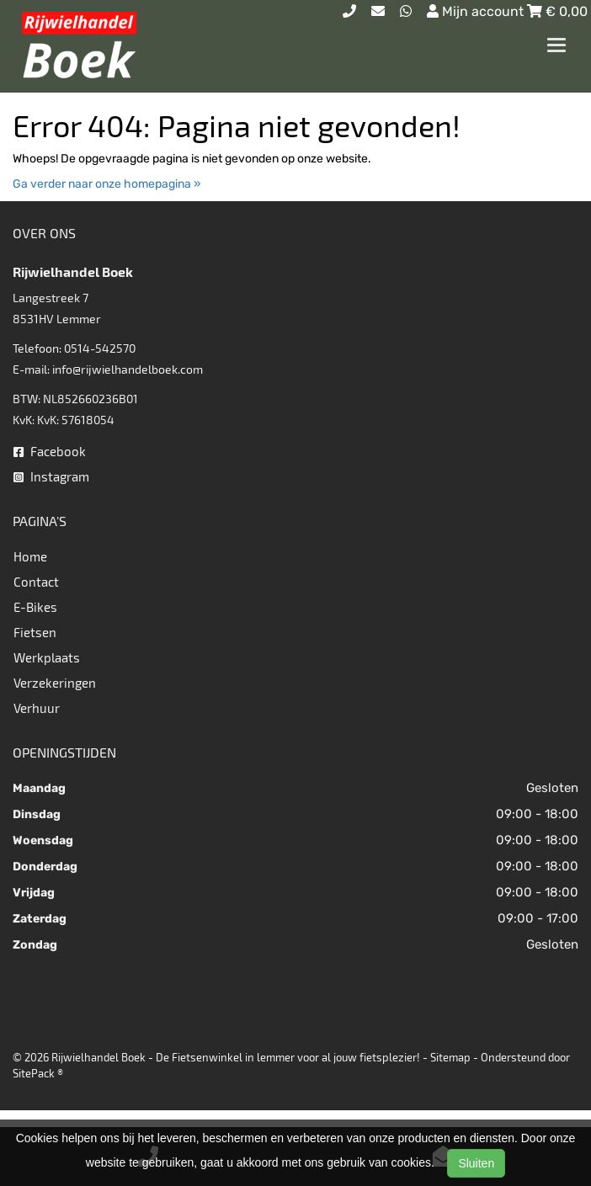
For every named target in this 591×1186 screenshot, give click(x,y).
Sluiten (476, 1163)
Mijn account (477, 11)
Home (30, 556)
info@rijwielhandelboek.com (127, 369)
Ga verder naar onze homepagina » (107, 184)
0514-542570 (100, 348)
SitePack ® (38, 1073)
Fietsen (34, 632)
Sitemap (450, 1057)
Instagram (51, 476)
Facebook (49, 451)
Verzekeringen (54, 682)
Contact (36, 581)
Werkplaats (46, 657)
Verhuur (36, 707)
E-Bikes (35, 606)
